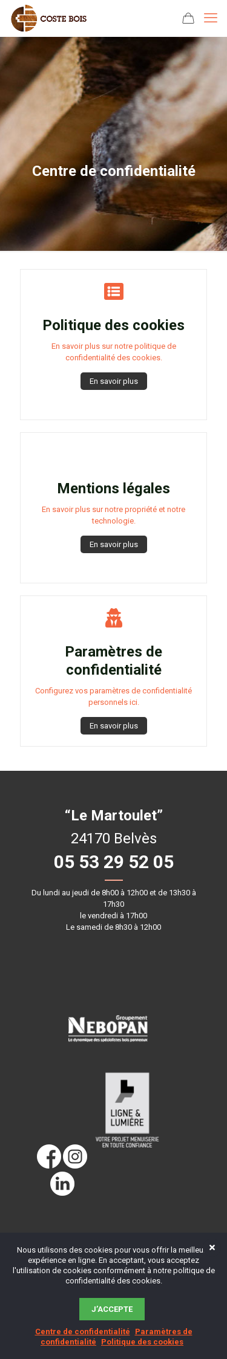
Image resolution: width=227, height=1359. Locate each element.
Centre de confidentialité (82, 1331)
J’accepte (112, 1309)
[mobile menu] (210, 18)
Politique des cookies (142, 1341)
